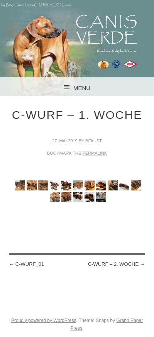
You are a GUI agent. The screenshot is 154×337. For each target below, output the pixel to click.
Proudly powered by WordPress (43, 320)
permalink (94, 153)
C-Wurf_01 (26, 264)
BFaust (93, 140)
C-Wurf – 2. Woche (116, 264)
